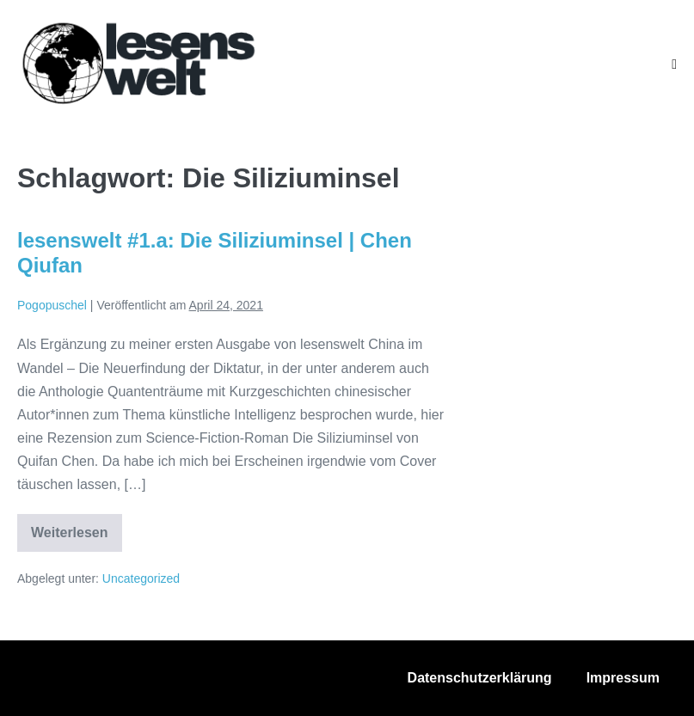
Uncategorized (141, 578)
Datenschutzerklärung (480, 677)
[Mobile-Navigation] (674, 64)
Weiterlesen (76, 538)
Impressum (623, 677)
